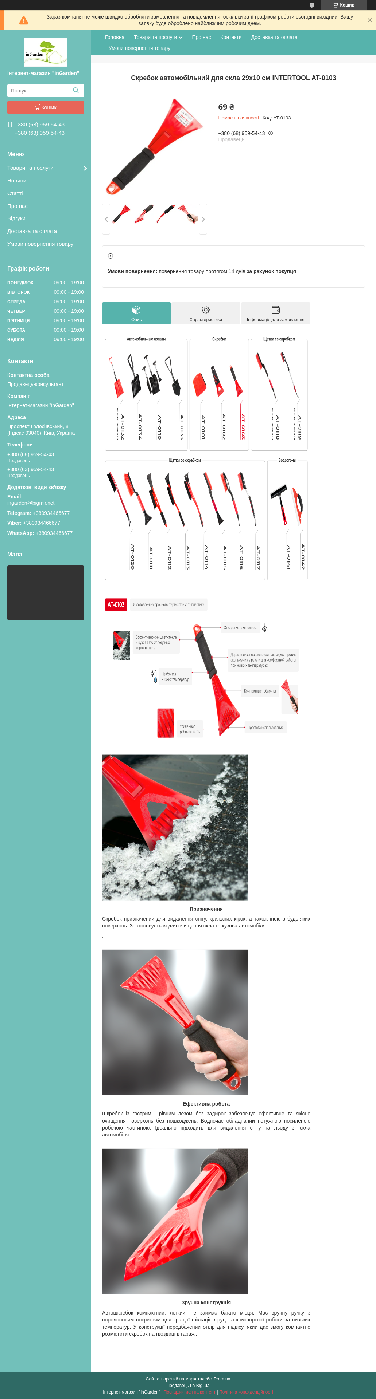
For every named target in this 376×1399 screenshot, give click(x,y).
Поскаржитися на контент (190, 1392)
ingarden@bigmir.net (30, 503)
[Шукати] (75, 90)
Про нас (17, 206)
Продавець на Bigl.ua (187, 1385)
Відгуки (16, 218)
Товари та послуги (30, 168)
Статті (15, 193)
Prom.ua (222, 1379)
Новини (16, 180)
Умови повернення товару (40, 244)
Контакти (230, 37)
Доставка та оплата (32, 231)
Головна (114, 37)
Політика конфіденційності (246, 1392)
